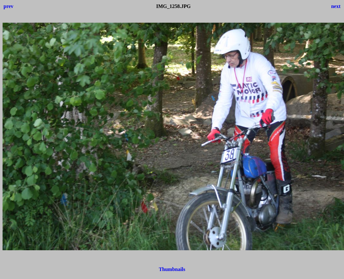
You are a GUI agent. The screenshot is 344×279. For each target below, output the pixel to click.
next (335, 6)
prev (8, 6)
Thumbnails (172, 269)
